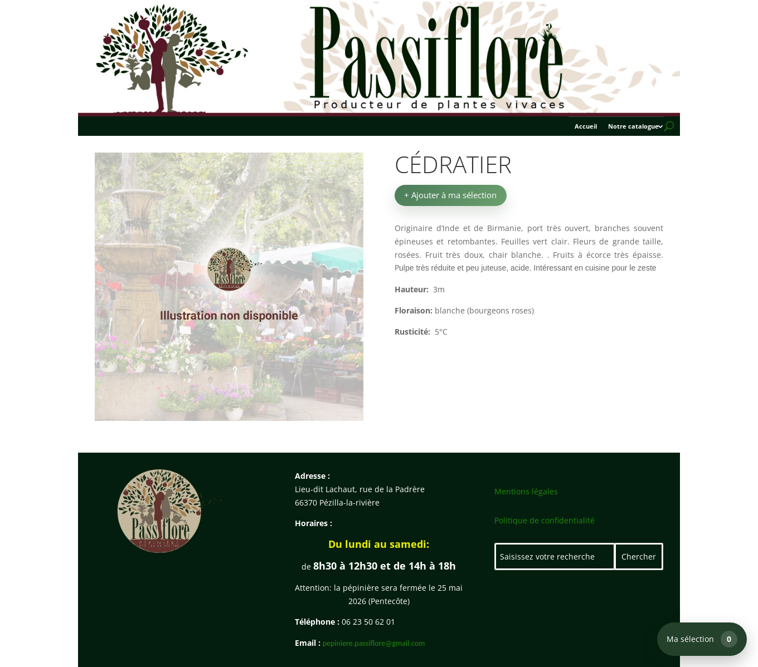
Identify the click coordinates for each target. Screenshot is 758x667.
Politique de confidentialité (544, 520)
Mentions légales (526, 491)
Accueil (586, 126)
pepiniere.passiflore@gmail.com (374, 643)
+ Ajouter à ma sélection (450, 194)
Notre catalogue (633, 126)
